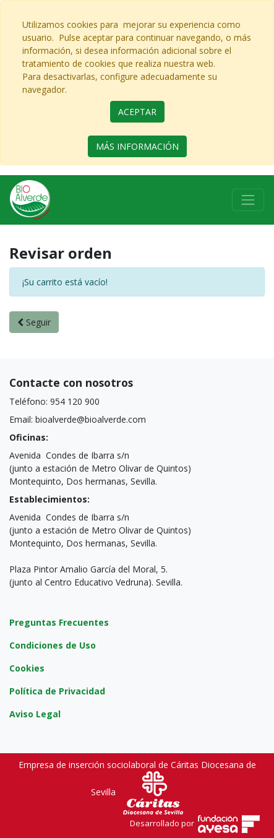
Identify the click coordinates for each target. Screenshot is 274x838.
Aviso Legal (35, 714)
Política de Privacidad (57, 691)
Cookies (27, 668)
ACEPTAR (137, 112)
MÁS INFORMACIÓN (137, 146)
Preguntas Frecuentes (59, 622)
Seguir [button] (34, 322)
